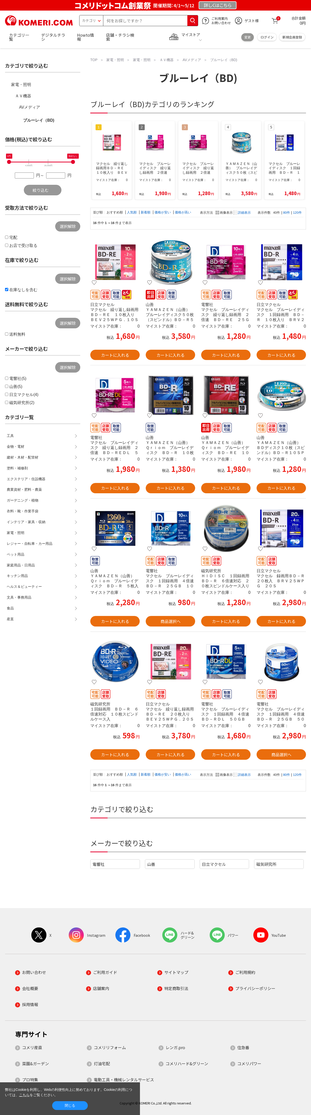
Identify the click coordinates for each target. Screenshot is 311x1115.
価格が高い (183, 212)
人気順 (132, 212)
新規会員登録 (292, 37)
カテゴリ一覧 (19, 37)
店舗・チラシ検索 (120, 37)
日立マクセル (214, 864)
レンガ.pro (175, 1047)
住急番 (243, 1047)
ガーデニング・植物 (22, 500)
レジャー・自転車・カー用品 (29, 544)
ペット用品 (15, 554)
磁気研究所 (266, 864)
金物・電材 (15, 446)
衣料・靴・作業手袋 (22, 511)
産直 (10, 619)
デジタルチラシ (53, 37)
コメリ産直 (32, 1047)
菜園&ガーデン (35, 1063)
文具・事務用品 (19, 597)
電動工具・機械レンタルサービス (124, 1080)
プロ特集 (30, 1080)
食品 (10, 608)
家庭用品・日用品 (21, 565)
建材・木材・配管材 (22, 457)
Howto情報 (85, 37)
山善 (151, 864)
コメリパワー (249, 1063)
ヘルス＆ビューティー (24, 587)
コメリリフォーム (110, 1047)
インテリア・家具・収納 (26, 522)
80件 (286, 212)
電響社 (99, 864)
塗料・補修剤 (17, 468)
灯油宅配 (102, 1063)
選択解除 (68, 226)
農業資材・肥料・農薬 (24, 489)
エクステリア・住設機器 (26, 479)
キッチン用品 (17, 576)
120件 (297, 212)
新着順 (146, 212)
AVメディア (29, 107)
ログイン (267, 37)
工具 (10, 436)
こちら (24, 1095)
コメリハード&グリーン (187, 1063)
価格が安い (163, 212)
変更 (247, 37)
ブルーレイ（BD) (38, 120)
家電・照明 (21, 84)
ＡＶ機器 (23, 96)
